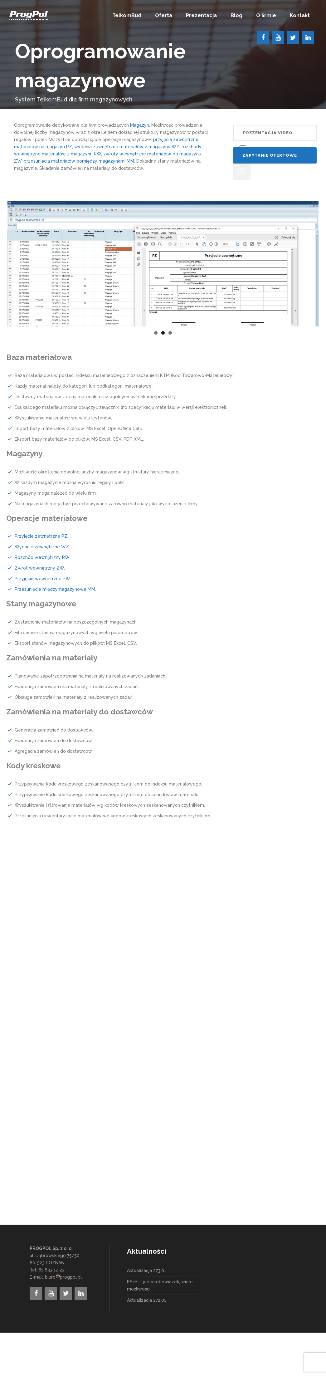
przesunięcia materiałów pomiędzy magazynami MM (79, 161)
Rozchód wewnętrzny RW (42, 600)
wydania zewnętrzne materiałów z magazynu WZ (126, 146)
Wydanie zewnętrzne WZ (42, 590)
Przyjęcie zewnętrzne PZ (41, 579)
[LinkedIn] (308, 37)
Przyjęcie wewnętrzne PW (42, 621)
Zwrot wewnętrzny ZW (39, 611)
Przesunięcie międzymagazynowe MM (55, 632)
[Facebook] (263, 37)
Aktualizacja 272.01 (146, 1343)
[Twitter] (293, 37)
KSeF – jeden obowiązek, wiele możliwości (160, 1329)
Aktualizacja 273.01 (146, 1313)
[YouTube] (278, 37)
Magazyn (139, 125)
